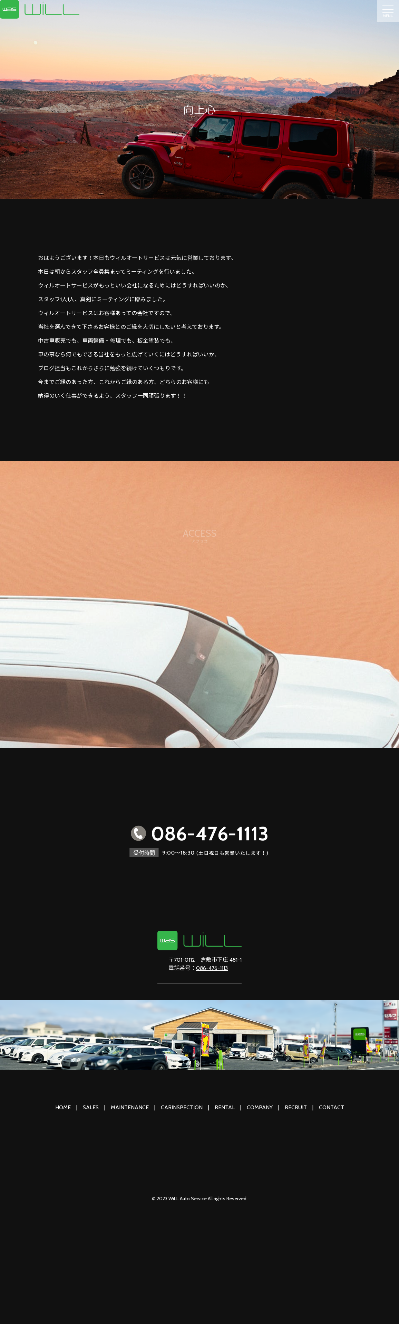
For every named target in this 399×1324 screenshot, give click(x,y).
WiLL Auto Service (187, 1198)
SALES (91, 1107)
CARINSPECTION (182, 1107)
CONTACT (331, 1107)
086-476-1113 (212, 968)
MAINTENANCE (130, 1107)
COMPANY (260, 1107)
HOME (63, 1107)
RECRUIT (296, 1107)
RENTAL (225, 1107)
